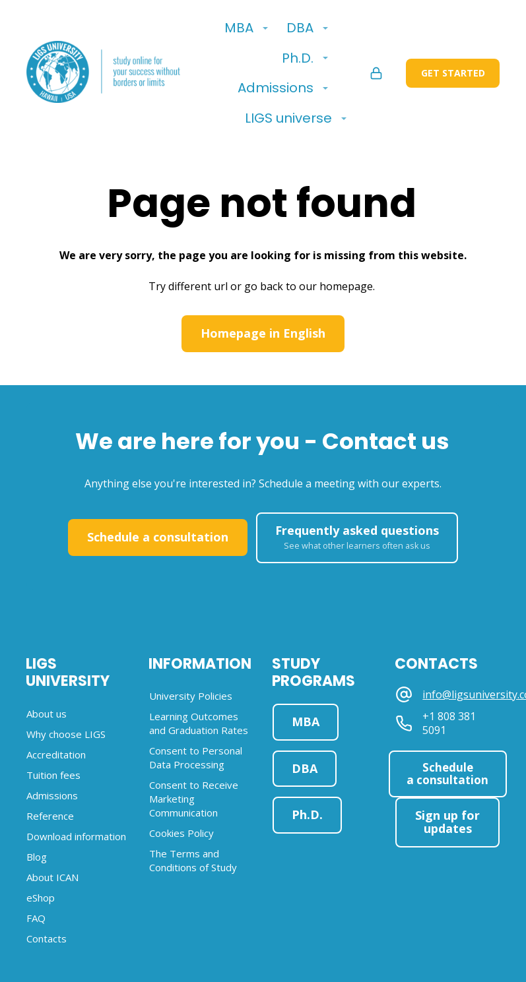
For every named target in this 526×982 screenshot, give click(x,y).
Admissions (275, 87)
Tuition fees (53, 775)
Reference (50, 815)
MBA (238, 27)
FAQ (36, 918)
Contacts (46, 938)
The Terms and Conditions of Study (193, 860)
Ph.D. (297, 58)
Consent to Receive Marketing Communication (193, 798)
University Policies (190, 695)
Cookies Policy (181, 833)
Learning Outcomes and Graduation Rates (198, 723)
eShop (40, 897)
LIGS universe (288, 118)
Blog (36, 856)
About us (46, 713)
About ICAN (52, 877)
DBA (299, 27)
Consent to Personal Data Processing (195, 757)
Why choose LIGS (66, 734)
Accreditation (56, 754)
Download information (76, 836)
